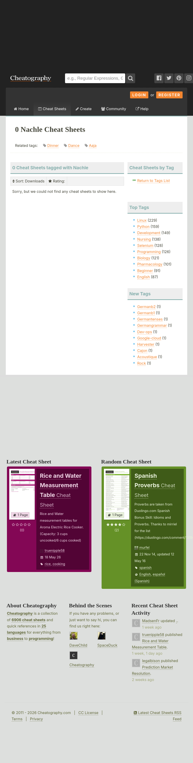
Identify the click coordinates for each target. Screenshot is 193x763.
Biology (143, 258)
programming (41, 638)
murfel (144, 547)
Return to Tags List (153, 180)
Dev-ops (144, 332)
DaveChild (78, 645)
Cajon (142, 350)
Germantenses (150, 319)
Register (169, 95)
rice (48, 564)
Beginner (145, 270)
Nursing (144, 239)
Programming (149, 251)
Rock (141, 363)
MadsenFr (150, 620)
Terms (17, 719)
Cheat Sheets (52, 108)
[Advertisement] (63, 34)
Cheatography (20, 613)
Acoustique (147, 356)
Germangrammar (152, 325)
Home (21, 108)
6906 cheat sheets (28, 620)
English (143, 277)
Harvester (145, 344)
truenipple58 (55, 550)
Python (143, 226)
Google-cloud (149, 338)
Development (148, 232)
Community (113, 108)
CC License (88, 712)
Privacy (36, 719)
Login (139, 95)
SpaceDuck (107, 645)
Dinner (53, 145)
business (15, 638)
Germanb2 (146, 306)
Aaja (92, 145)
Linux (142, 220)
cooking (59, 564)
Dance (73, 145)
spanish (145, 567)
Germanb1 (146, 313)
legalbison (151, 660)
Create (84, 108)
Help (142, 108)
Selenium (145, 245)
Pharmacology (149, 264)
